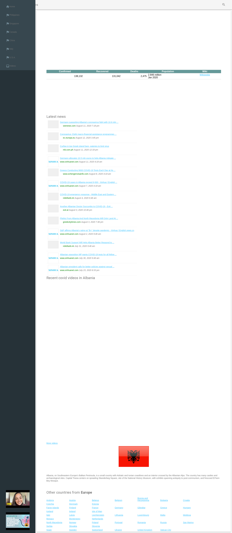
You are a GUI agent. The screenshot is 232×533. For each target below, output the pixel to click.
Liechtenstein (98, 515)
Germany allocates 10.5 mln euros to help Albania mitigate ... (88, 158)
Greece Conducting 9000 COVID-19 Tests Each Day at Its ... (88, 170)
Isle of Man (97, 511)
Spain (49, 530)
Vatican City (165, 530)
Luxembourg (143, 515)
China (10, 40)
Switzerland (97, 530)
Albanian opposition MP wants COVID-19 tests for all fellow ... (88, 254)
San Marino (188, 522)
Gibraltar (141, 508)
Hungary (187, 508)
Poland (95, 522)
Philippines (13, 15)
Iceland (49, 511)
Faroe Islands (52, 508)
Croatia (186, 500)
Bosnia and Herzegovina (143, 499)
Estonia (95, 504)
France (95, 508)
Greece (163, 508)
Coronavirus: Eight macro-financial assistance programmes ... (88, 134)
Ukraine (118, 530)
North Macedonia (54, 522)
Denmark (73, 504)
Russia (163, 522)
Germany (119, 508)
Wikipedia (205, 75)
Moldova (187, 515)
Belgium (118, 500)
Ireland (72, 511)
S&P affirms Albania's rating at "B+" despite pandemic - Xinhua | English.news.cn (97, 230)
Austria (72, 500)
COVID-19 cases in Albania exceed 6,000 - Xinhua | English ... (88, 182)
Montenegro (74, 519)
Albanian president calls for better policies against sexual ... (87, 266)
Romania (141, 522)
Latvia (72, 515)
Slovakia (73, 526)
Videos (11, 66)
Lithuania (119, 515)
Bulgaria (164, 500)
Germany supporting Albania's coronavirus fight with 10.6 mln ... (89, 122)
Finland (72, 508)
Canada (11, 32)
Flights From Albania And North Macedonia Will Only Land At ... (89, 218)
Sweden (73, 530)
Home (10, 6)
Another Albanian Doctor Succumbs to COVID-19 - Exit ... (86, 206)
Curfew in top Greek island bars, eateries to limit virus (84, 146)
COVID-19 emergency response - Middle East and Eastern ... (88, 194)
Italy (9, 49)
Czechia (50, 504)
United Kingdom (144, 530)
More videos (52, 443)
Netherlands (97, 519)
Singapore (12, 23)
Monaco (50, 519)
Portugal (118, 522)
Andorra (50, 500)
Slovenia (96, 526)
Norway (72, 522)
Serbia (49, 526)
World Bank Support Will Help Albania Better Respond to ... (87, 242)
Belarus (95, 500)
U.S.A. (10, 57)
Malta (162, 515)
